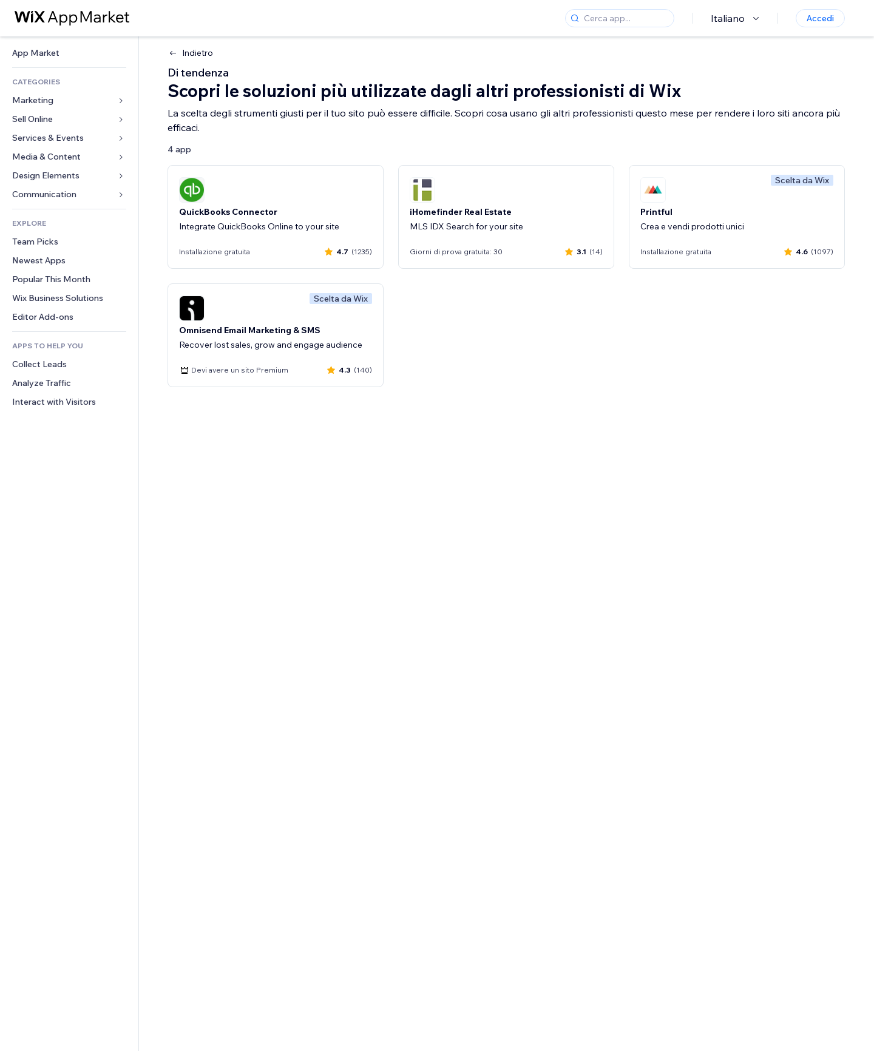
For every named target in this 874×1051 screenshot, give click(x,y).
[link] (69, 53)
